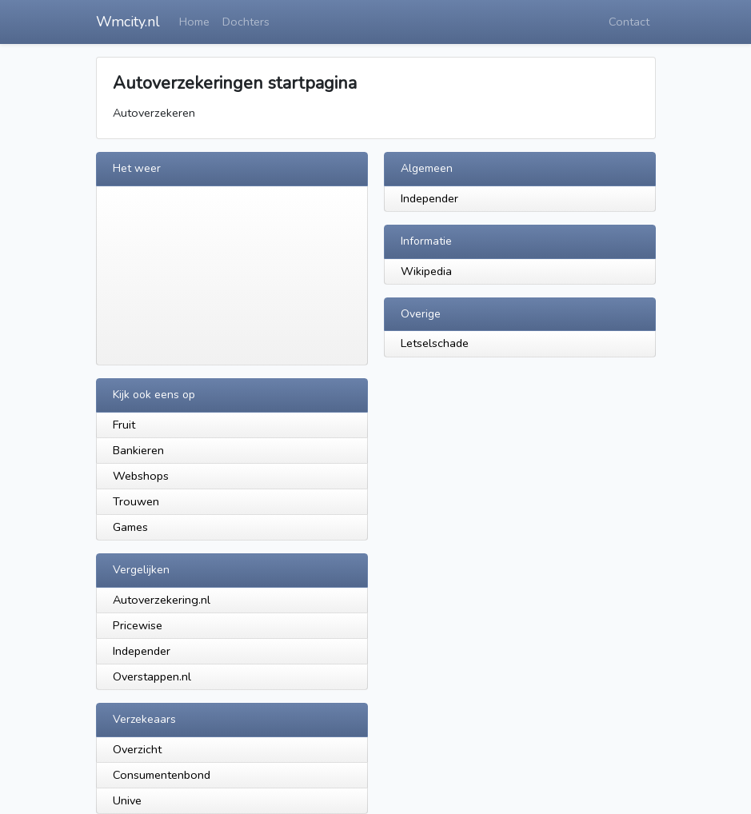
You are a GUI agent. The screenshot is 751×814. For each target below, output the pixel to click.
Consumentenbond (161, 775)
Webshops (141, 476)
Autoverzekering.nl (161, 600)
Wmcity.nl (128, 21)
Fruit (124, 425)
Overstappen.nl (152, 676)
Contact (629, 22)
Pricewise (137, 625)
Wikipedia (426, 271)
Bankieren (138, 450)
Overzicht (137, 749)
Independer (429, 198)
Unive (127, 800)
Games (130, 527)
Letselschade (435, 343)
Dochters (246, 22)
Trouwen (136, 501)
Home (194, 22)
